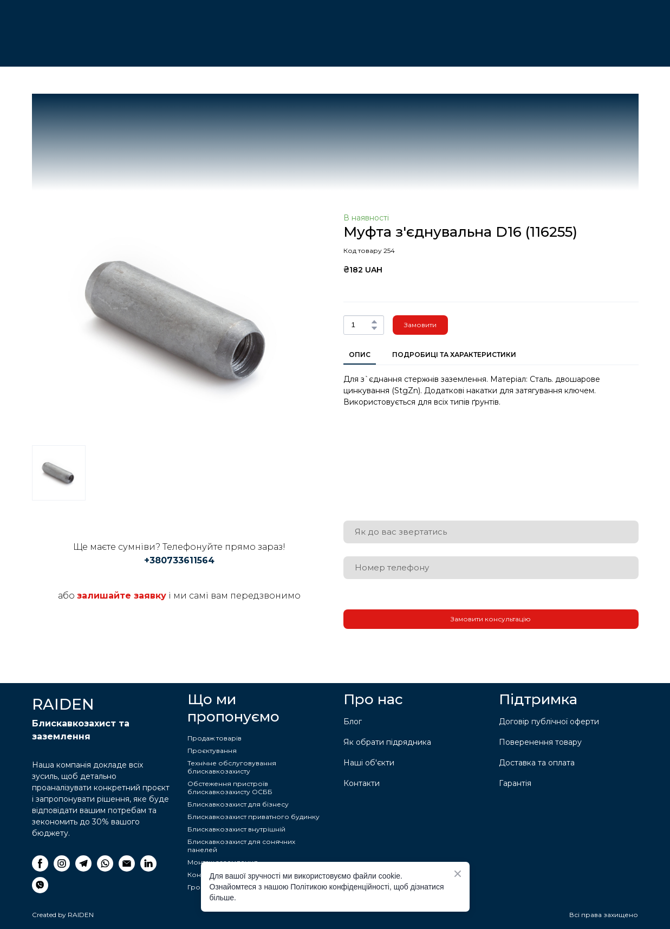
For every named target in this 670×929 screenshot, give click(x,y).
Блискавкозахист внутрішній (236, 829)
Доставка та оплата (537, 763)
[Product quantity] (361, 325)
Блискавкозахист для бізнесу (238, 804)
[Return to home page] (86, 26)
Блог (352, 721)
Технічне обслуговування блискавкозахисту (231, 767)
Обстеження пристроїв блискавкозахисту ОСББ (229, 787)
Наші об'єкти (368, 763)
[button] (374, 321)
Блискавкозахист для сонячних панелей (241, 845)
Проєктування (212, 750)
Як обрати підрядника (387, 742)
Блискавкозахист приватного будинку (253, 817)
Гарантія (515, 783)
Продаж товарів (214, 738)
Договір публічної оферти (549, 721)
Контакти (361, 783)
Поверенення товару (540, 742)
